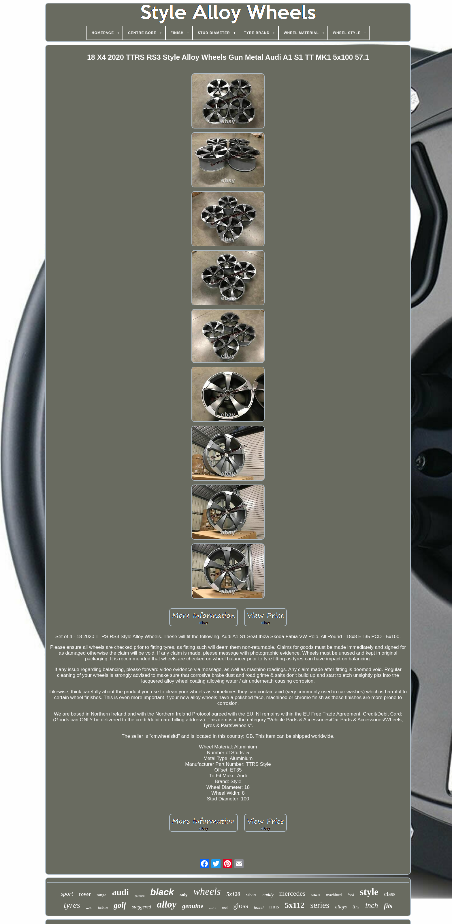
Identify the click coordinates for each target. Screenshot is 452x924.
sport (67, 893)
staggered (141, 907)
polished (139, 895)
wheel (315, 895)
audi (120, 892)
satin (89, 908)
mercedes (292, 893)
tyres (72, 905)
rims (274, 906)
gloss (240, 906)
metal (212, 908)
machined (334, 895)
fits (388, 906)
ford (351, 895)
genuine (192, 906)
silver (251, 894)
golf (120, 905)
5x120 (233, 894)
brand (258, 908)
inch (371, 905)
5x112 (294, 905)
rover (85, 894)
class (390, 894)
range (101, 895)
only (184, 895)
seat (224, 908)
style (369, 892)
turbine (103, 908)
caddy (268, 894)
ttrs (356, 907)
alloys (341, 907)
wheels (207, 891)
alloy (166, 904)
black (162, 892)
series (319, 905)
